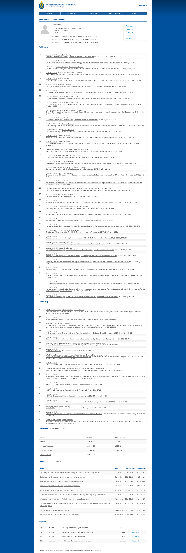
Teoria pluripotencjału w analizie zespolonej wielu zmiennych (61, 490)
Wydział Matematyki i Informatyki (60, 5)
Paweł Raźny (100, 343)
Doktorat (55, 36)
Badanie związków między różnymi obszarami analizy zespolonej (63, 477)
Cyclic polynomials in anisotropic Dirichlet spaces (63, 151)
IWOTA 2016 (50, 390)
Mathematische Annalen (109, 80)
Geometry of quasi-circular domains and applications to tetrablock (69, 262)
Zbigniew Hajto (51, 343)
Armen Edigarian (52, 230)
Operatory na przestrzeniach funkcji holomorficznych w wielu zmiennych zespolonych (70, 473)
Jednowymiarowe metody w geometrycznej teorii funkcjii (59, 514)
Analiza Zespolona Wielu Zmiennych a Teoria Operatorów (60, 486)
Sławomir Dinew (51, 323)
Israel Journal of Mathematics (103, 98)
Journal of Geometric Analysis (128, 112)
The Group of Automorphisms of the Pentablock (62, 214)
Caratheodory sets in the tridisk (57, 57)
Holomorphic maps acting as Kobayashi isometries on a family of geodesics (72, 69)
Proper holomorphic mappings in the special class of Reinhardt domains (71, 297)
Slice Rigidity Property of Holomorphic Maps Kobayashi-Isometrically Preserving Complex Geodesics (81, 112)
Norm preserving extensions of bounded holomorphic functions (68, 143)
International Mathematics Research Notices (107, 74)
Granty (128, 35)
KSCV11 (49, 396)
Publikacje (129, 26)
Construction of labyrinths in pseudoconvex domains (64, 131)
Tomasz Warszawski (65, 206)
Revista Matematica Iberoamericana (81, 57)
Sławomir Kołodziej (64, 343)
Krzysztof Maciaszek (47, 446)
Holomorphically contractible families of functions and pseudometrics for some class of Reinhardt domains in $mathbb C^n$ (89, 289)
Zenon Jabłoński (52, 406)
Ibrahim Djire (44, 441)
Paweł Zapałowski (68, 369)
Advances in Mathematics (109, 63)
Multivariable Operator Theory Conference (61, 333)
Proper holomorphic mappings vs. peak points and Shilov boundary (69, 250)
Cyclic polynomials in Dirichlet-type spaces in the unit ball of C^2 (68, 86)
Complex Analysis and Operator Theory (94, 214)
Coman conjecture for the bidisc (57, 169)
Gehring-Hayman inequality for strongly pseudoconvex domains (68, 74)
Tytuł (42, 468)
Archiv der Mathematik (88, 220)
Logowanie (143, 5)
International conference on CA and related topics (63, 402)
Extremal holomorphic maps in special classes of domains (66, 175)
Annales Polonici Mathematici (94, 244)
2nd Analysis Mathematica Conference (59, 319)
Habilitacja (56, 39)
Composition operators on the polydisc (59, 92)
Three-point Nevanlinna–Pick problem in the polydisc (64, 202)
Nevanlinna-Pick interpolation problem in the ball (63, 163)
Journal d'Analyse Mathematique (92, 151)
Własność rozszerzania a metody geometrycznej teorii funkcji (61, 481)
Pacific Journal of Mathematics (80, 169)
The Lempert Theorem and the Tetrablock (60, 232)
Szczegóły (136, 532)
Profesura (56, 42)
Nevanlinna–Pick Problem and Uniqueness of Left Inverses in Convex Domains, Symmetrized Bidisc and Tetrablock (86, 183)
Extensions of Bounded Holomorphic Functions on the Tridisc (67, 137)
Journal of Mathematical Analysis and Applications (104, 226)
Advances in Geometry (85, 208)
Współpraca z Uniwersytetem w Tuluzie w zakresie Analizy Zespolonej (64, 499)
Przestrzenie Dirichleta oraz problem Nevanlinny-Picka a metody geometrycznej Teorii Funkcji (72, 494)
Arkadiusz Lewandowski (95, 369)
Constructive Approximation (101, 86)
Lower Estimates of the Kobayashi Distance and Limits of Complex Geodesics (73, 80)
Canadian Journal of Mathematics (86, 120)
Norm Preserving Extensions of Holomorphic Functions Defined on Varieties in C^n (75, 104)
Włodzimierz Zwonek (76, 67)
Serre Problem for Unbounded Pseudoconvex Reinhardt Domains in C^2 (71, 269)
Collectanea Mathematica (99, 238)
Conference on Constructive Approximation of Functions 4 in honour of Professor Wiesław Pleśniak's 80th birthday (86, 325)
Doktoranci (130, 32)
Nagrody (129, 38)
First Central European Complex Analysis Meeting (63, 370)
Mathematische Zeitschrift (109, 69)
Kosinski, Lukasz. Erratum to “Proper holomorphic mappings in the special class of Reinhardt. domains (82, 275)
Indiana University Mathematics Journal (109, 126)
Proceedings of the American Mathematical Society (99, 256)
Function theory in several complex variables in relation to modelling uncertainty (74, 421)
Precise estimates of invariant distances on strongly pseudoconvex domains (72, 63)
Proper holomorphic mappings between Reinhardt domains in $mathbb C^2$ (73, 283)
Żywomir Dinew (91, 355)
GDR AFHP (50, 384)
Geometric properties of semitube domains (61, 208)
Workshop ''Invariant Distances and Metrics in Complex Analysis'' (68, 357)
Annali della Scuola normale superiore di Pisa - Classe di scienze (110, 175)
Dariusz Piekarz (45, 455)
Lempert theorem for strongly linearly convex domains (65, 244)
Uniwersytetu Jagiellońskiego (54, 7)
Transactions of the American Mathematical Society (109, 143)
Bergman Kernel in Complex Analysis (59, 196)
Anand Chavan (79, 310)
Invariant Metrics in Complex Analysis (59, 312)
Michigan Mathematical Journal (111, 283)
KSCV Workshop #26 (53, 351)
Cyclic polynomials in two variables (58, 190)
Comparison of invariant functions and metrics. (62, 220)
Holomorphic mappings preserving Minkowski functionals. (66, 226)
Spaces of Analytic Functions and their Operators (63, 339)
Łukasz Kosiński (51, 55)
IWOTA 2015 (50, 408)
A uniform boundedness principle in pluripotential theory (65, 157)
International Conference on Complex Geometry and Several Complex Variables (74, 414)
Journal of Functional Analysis (84, 92)
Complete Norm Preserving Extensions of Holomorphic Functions (69, 98)
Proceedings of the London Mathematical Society (101, 202)
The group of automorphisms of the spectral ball (63, 256)
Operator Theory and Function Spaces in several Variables (66, 364)
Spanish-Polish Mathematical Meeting (59, 345)
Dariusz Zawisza (89, 343)
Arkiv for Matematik (92, 157)
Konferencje (130, 29)
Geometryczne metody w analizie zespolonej (55, 510)
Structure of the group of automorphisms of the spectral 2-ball (67, 238)
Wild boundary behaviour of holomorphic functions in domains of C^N (70, 126)
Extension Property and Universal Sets (59, 120)
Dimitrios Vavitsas (64, 85)
